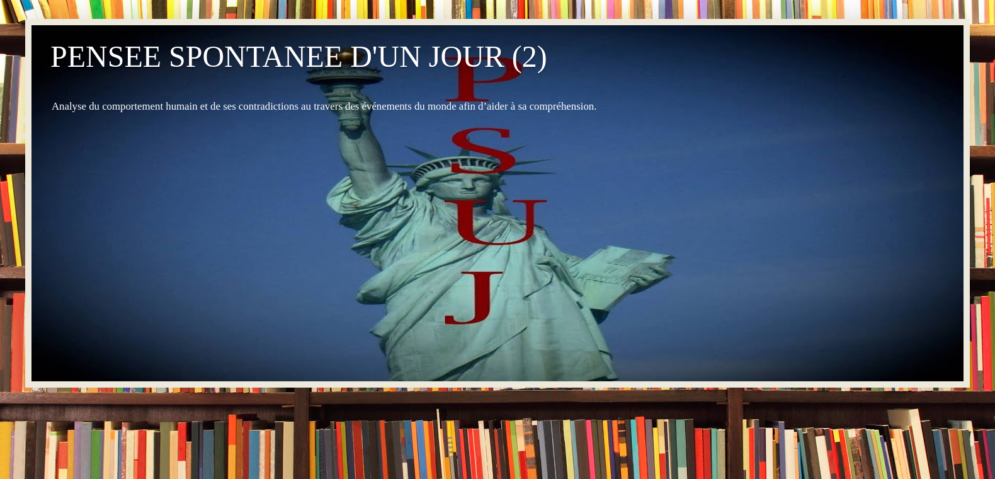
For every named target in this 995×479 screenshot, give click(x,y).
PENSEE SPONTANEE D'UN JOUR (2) (298, 56)
